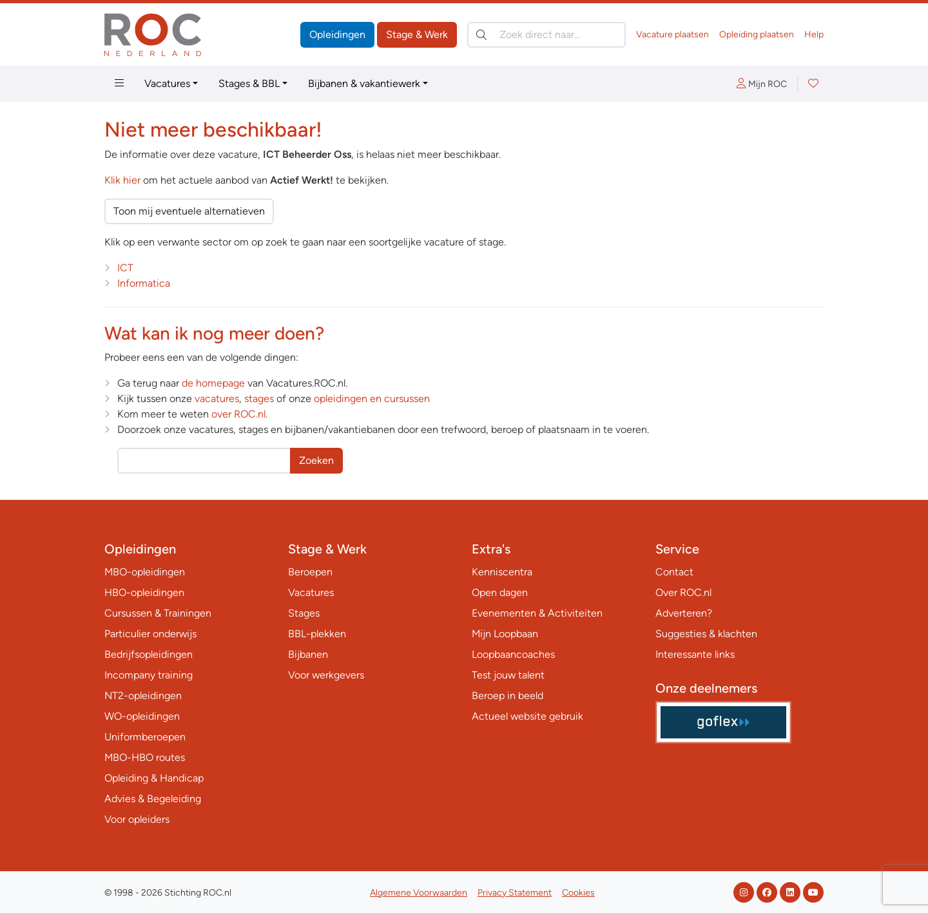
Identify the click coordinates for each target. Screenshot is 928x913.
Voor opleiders (136, 819)
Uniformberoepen (145, 737)
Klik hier (122, 180)
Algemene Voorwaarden (418, 892)
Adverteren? (683, 613)
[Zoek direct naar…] (546, 35)
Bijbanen (308, 654)
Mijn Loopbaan (505, 634)
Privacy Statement (515, 892)
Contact (674, 572)
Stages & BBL (249, 83)
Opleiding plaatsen (756, 34)
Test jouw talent (508, 675)
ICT (125, 268)
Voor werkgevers (326, 675)
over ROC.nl (238, 414)
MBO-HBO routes (144, 757)
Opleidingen (337, 34)
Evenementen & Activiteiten (537, 613)
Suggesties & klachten (706, 634)
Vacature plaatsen (672, 34)
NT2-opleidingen (143, 695)
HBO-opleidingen (144, 592)
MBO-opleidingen (144, 572)
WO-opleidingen (142, 716)
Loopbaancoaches (513, 654)
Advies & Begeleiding (152, 799)
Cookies (578, 892)
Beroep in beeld (507, 695)
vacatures (217, 398)
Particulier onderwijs (150, 634)
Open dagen (500, 592)
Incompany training (148, 675)
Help (814, 34)
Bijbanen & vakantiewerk (364, 83)
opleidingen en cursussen (372, 398)
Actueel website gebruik (527, 716)
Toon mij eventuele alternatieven (189, 211)
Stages (304, 613)
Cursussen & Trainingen (157, 613)
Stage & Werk (417, 34)
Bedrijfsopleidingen (148, 654)
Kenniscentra (502, 572)
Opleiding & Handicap (154, 778)
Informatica (143, 283)
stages (259, 398)
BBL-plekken (317, 634)
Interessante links (695, 654)
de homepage (213, 383)
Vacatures (167, 83)
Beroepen (310, 572)
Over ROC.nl (683, 592)
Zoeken (316, 460)
